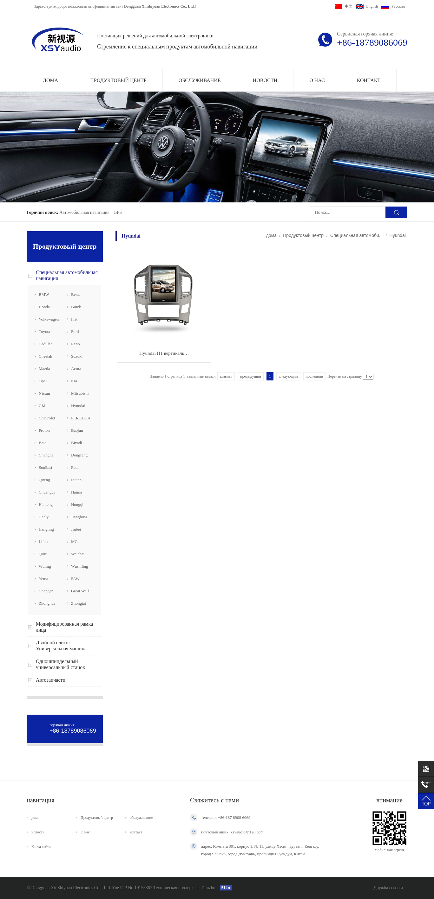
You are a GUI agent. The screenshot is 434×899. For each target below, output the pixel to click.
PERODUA (80, 418)
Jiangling (46, 529)
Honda (44, 306)
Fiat (74, 319)
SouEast (45, 467)
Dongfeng (79, 455)
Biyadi (76, 442)
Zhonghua (47, 603)
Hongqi (77, 504)
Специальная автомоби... (356, 235)
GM (42, 405)
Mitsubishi (80, 393)
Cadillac (45, 343)
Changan (46, 591)
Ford (75, 331)
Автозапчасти (50, 680)
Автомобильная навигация (84, 212)
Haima (76, 492)
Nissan (44, 393)
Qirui (43, 554)
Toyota (44, 331)
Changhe (46, 455)
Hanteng (46, 504)
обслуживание (200, 80)
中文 (343, 6)
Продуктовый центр (118, 80)
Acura (76, 368)
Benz (75, 294)
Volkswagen (49, 319)
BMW (44, 294)
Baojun (77, 430)
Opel (43, 381)
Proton (44, 430)
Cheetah (45, 356)
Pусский (393, 6)
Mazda (44, 368)
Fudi (75, 467)
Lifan (43, 541)
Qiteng (44, 479)
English (367, 6)
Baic (42, 442)
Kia (74, 381)
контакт (368, 80)
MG (74, 541)
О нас (317, 80)
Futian (76, 479)
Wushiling (79, 566)
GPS (118, 212)
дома (50, 80)
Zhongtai (78, 603)
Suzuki (76, 356)
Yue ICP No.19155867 (132, 887)
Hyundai (78, 405)
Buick (76, 306)
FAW (75, 578)
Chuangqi (47, 492)
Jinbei (76, 529)
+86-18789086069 (372, 42)
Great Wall (80, 591)
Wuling (45, 566)
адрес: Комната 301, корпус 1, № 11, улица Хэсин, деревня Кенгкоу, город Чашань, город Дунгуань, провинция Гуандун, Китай (260, 850)
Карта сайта (41, 847)
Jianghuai (79, 516)
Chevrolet (47, 418)
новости (265, 80)
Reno (75, 343)
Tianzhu (207, 887)
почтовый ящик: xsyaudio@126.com (232, 832)
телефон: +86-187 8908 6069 (225, 817)
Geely (44, 516)
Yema (43, 578)
